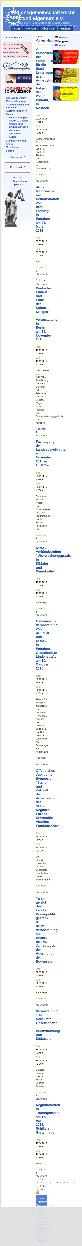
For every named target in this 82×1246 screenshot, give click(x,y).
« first (40, 1179)
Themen (10, 114)
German (63, 37)
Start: (38, 115)
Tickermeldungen (16, 101)
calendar (42, 174)
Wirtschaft (14, 133)
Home (39, 36)
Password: (17, 167)
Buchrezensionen (16, 140)
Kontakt (31, 28)
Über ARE (48, 28)
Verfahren (14, 130)
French (63, 45)
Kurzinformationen (16, 110)
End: (38, 126)
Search (10, 150)
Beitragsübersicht (16, 98)
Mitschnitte (12, 147)
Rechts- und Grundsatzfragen (18, 125)
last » (42, 1189)
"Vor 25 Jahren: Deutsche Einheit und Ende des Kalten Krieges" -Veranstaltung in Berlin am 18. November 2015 (47, 309)
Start (17, 28)
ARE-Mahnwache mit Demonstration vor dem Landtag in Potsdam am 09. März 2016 (47, 208)
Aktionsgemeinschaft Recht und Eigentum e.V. (43, 15)
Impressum (42, 1202)
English (63, 41)
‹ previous (41, 1181)
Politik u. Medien (18, 120)
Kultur (12, 137)
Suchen (65, 28)
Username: (18, 157)
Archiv (9, 144)
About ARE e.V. (14, 37)
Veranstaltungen (18, 117)
